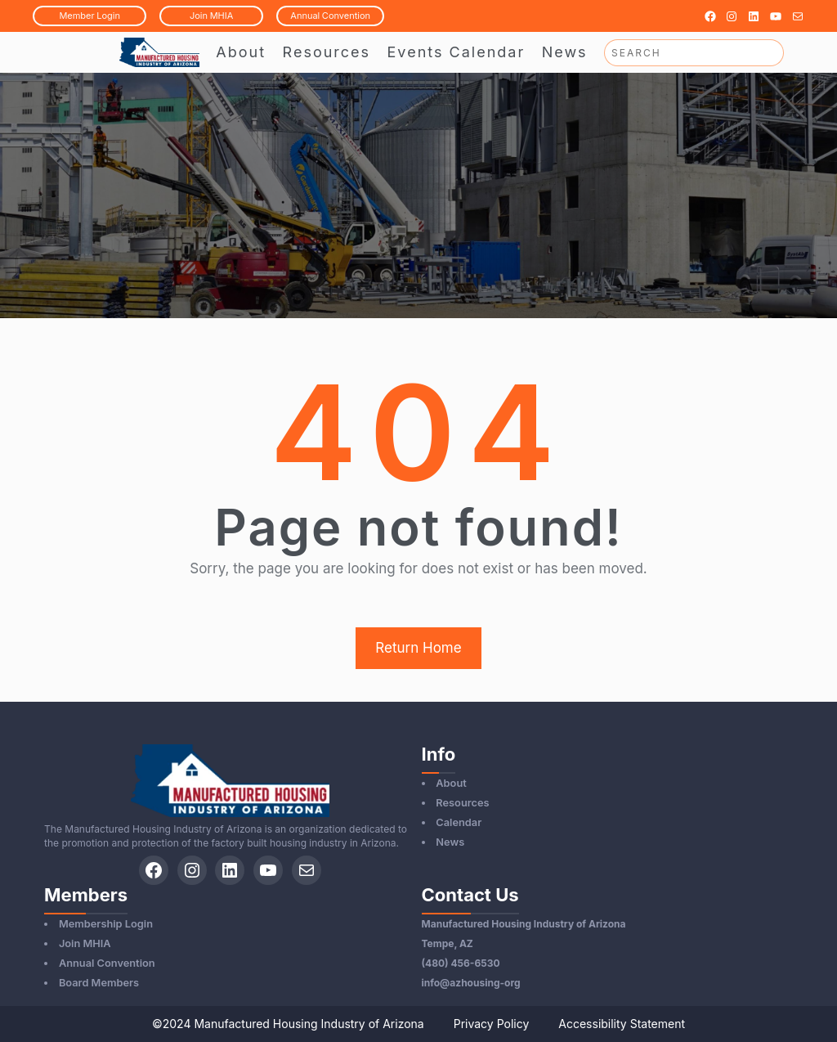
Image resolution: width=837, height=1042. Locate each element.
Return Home (418, 648)
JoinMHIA (211, 15)
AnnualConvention (330, 15)
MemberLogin (89, 15)
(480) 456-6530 (461, 963)
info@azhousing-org (471, 983)
